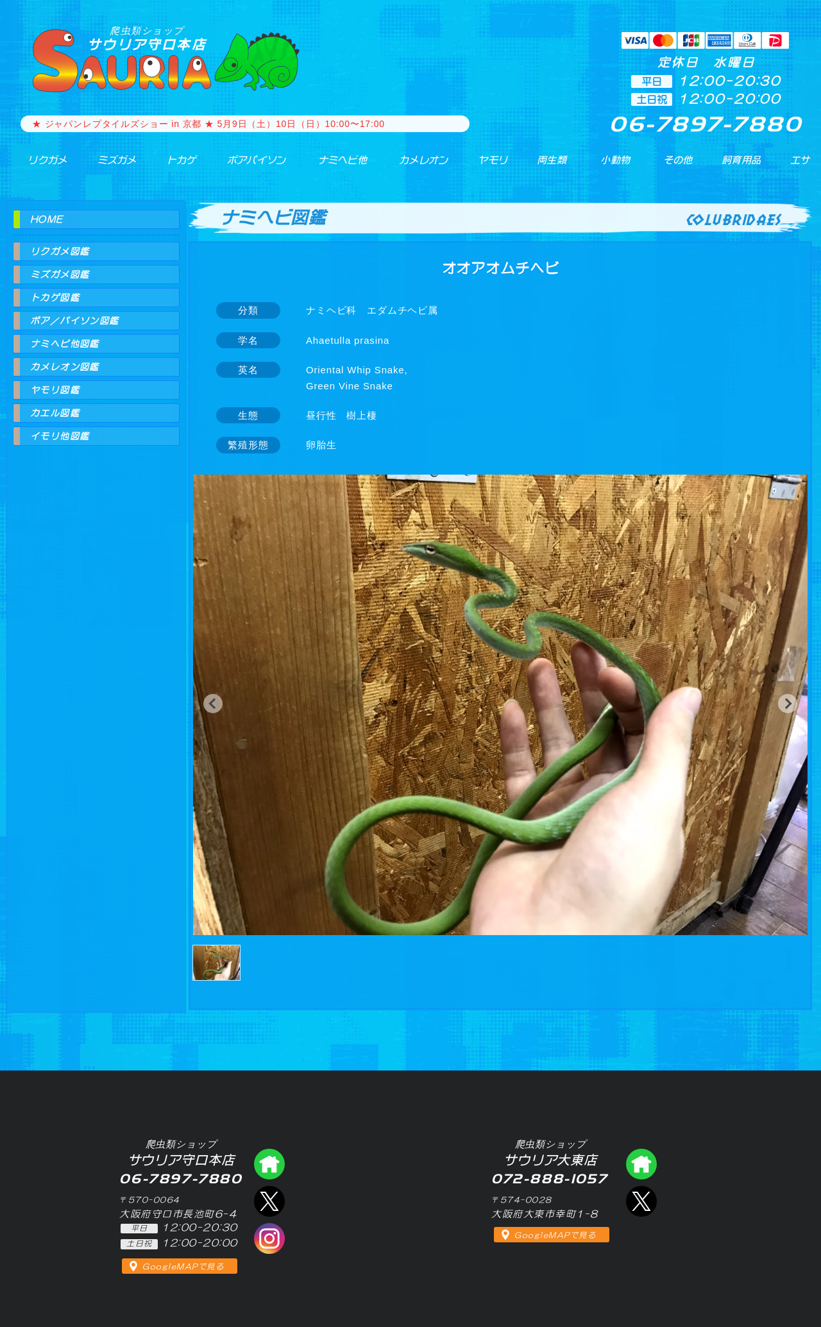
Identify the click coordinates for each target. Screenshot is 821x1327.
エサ (795, 166)
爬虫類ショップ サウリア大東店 (641, 1164)
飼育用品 (741, 166)
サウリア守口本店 (147, 38)
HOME (46, 219)
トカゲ (169, 166)
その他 (681, 166)
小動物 (616, 166)
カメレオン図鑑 (64, 366)
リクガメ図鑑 (59, 251)
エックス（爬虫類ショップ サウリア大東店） (641, 1201)
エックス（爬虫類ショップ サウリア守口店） (269, 1201)
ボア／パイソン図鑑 (74, 320)
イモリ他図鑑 (59, 436)
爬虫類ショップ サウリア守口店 (269, 1164)
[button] (213, 703)
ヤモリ (484, 166)
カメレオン (416, 166)
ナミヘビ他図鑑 (64, 343)
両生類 (544, 166)
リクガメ (39, 166)
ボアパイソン (244, 166)
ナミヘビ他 (333, 166)
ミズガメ (107, 166)
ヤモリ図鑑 (55, 389)
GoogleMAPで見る (183, 1267)
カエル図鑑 (55, 413)
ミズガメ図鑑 (59, 274)
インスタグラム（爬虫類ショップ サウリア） (269, 1238)
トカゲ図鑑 (55, 297)
